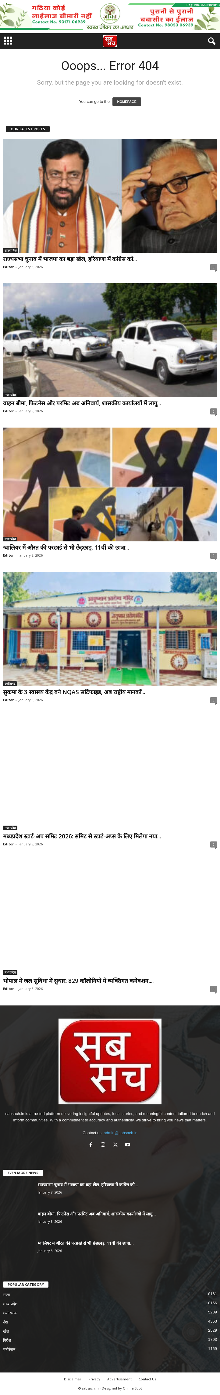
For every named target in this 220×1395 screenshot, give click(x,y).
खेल (6, 1331)
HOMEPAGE (126, 101)
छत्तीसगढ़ (10, 683)
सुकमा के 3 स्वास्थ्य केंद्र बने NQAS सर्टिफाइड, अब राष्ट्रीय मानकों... (74, 692)
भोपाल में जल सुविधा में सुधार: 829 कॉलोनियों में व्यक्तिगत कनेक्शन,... (78, 981)
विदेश (7, 1340)
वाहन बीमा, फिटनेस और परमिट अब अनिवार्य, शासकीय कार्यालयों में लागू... (82, 403)
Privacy (94, 1379)
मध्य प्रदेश (10, 395)
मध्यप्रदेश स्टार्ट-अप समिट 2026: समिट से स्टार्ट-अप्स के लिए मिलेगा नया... (82, 836)
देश (5, 1322)
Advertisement (119, 1379)
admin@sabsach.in (120, 1133)
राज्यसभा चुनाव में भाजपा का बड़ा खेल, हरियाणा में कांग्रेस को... (70, 259)
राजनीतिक (11, 250)
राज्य (6, 1294)
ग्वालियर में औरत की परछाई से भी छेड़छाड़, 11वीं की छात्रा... (66, 547)
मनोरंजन (9, 1349)
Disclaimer (72, 1379)
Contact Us (147, 1379)
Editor (8, 266)
